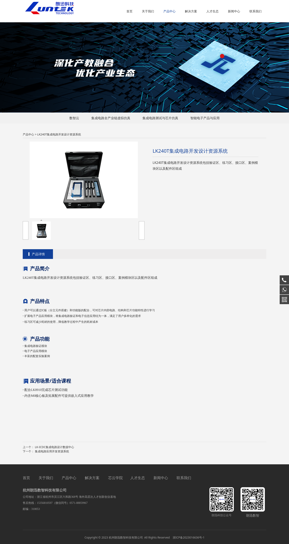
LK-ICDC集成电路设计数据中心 (54, 447)
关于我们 (148, 11)
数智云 (74, 118)
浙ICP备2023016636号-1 (188, 537)
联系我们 (255, 11)
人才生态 (212, 11)
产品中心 (169, 11)
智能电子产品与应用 (205, 118)
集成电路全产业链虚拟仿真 (110, 118)
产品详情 (38, 254)
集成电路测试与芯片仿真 (160, 118)
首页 (129, 11)
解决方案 (191, 11)
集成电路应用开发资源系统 (52, 451)
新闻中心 (234, 11)
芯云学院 (115, 477)
